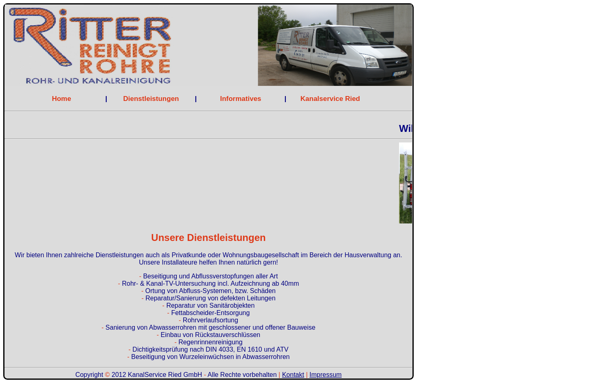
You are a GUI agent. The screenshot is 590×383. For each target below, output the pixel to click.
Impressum (325, 374)
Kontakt (293, 374)
